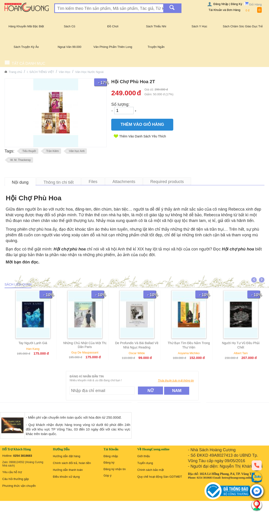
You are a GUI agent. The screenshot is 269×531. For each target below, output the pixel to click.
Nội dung (20, 182)
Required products (167, 181)
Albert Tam (242, 353)
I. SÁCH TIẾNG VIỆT (40, 72)
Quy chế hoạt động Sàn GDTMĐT (159, 476)
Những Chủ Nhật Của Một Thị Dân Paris (86, 345)
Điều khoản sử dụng (66, 476)
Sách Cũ (69, 26)
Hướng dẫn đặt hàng (66, 456)
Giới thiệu (143, 456)
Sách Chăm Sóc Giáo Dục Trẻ (243, 26)
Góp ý (107, 475)
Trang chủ (15, 72)
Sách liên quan (18, 284)
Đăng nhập (110, 456)
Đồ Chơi (113, 26)
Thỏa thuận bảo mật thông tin (176, 380)
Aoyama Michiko (191, 353)
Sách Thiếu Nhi (156, 26)
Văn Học (64, 72)
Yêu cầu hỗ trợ (12, 472)
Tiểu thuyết (29, 151)
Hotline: (17, 455)
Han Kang (34, 349)
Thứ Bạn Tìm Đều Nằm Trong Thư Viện (191, 345)
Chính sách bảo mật (150, 470)
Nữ (150, 390)
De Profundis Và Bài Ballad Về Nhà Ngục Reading (138, 345)
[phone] (257, 465)
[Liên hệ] (257, 505)
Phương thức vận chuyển (19, 485)
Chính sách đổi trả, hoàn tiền (72, 463)
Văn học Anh (77, 151)
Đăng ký (108, 462)
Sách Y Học (199, 26)
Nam (176, 390)
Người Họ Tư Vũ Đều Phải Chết (242, 345)
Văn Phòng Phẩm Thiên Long (112, 47)
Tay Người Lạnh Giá (34, 343)
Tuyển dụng (145, 463)
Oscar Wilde (139, 353)
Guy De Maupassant (86, 352)
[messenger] (257, 491)
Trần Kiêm (52, 151)
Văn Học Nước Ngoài (89, 72)
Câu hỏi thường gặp (15, 479)
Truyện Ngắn (156, 47)
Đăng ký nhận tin (114, 469)
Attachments (123, 181)
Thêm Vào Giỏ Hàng (142, 124)
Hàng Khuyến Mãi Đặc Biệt (26, 26)
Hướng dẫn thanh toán (68, 470)
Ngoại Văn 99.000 (69, 47)
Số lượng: (120, 104)
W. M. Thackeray (20, 160)
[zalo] (257, 477)
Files (93, 181)
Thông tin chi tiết (59, 182)
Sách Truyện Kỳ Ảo (26, 47)
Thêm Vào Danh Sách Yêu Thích (142, 136)
